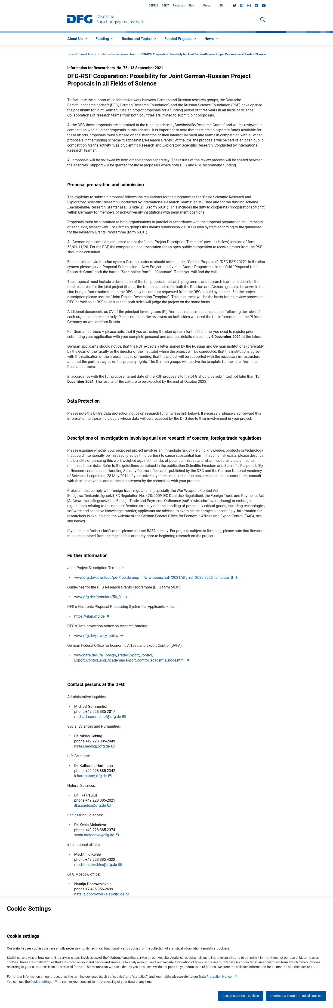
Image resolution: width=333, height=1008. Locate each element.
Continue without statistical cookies (295, 996)
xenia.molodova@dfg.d (97, 835)
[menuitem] (77, 39)
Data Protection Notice (218, 976)
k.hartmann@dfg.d (93, 776)
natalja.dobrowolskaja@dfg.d (102, 894)
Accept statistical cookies (240, 996)
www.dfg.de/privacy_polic (99, 636)
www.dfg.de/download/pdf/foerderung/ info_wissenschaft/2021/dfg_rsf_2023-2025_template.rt (156, 577)
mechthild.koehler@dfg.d (98, 864)
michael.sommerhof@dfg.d (100, 716)
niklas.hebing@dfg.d (94, 746)
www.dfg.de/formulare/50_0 (101, 597)
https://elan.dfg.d (92, 616)
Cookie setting (44, 981)
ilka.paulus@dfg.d (92, 805)
